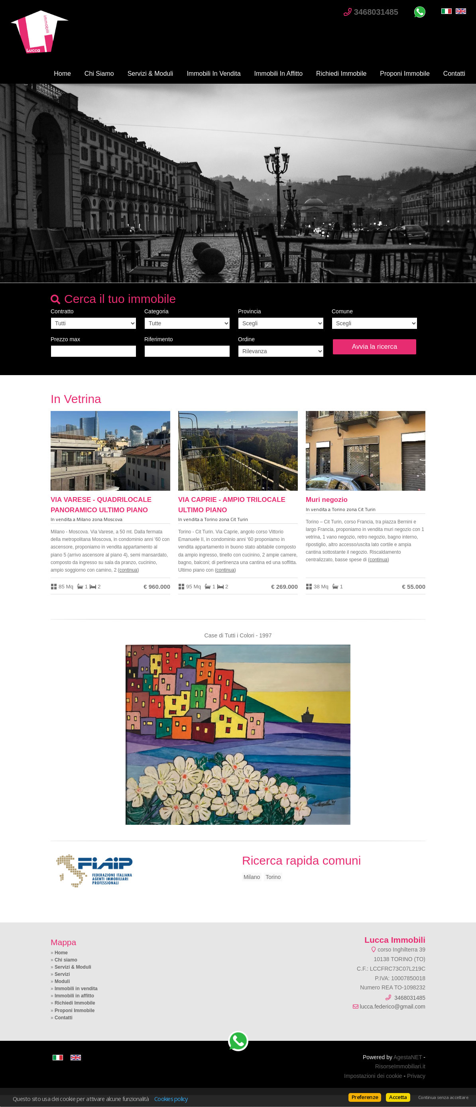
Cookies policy (171, 1099)
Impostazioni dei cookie (373, 1076)
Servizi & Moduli (150, 73)
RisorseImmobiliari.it (400, 1066)
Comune (342, 311)
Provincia (249, 311)
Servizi (62, 974)
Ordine (246, 339)
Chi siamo (99, 73)
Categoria (156, 311)
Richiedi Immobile (341, 73)
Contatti (454, 73)
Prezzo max (65, 339)
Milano (252, 877)
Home (62, 73)
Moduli (62, 981)
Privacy (416, 1076)
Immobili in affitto (278, 73)
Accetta (398, 1097)
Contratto (62, 311)
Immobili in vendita (213, 73)
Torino (273, 877)
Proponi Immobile (405, 73)
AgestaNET (407, 1057)
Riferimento (158, 339)
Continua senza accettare (443, 1097)
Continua (129, 570)
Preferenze (365, 1097)
